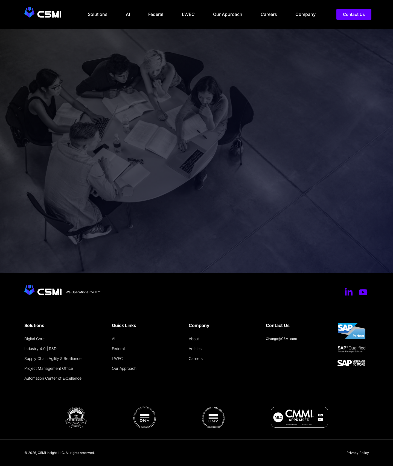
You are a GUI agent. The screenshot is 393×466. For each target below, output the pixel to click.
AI (128, 14)
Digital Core (34, 338)
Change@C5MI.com (281, 339)
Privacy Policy (358, 453)
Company (305, 14)
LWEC (188, 14)
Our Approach (227, 14)
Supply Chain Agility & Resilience (52, 358)
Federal (155, 14)
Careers (269, 14)
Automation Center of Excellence (52, 378)
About (194, 338)
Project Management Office (48, 368)
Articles (195, 348)
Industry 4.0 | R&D (40, 348)
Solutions (97, 14)
